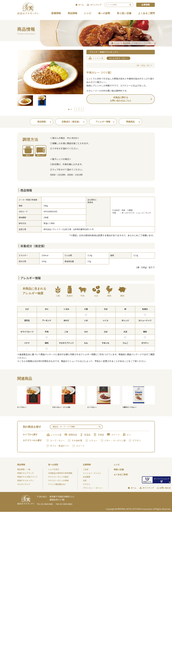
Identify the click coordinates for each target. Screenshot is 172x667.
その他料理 (77, 440)
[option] (50, 72)
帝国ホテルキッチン (25, 480)
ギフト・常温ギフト (59, 445)
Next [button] (82, 110)
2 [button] (71, 109)
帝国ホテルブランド (25, 473)
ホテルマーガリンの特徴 (58, 480)
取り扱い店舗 (124, 13)
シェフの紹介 (53, 469)
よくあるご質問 (146, 13)
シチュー (93, 440)
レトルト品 (56, 434)
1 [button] (69, 109)
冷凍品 (101, 434)
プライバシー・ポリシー (93, 488)
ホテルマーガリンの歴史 (58, 476)
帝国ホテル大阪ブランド (27, 476)
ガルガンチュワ (23, 484)
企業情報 (145, 5)
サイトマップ (148, 488)
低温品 (87, 434)
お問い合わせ (165, 488)
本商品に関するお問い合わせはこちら (120, 99)
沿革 (85, 480)
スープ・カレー (57, 440)
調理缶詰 (73, 434)
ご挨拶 (85, 469)
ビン (129, 434)
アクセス (86, 484)
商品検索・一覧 (23, 469)
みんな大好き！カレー (118, 58)
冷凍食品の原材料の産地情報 (60, 473)
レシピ (87, 13)
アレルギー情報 (103, 122)
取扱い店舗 (119, 469)
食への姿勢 (104, 13)
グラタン (136, 440)
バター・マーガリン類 (115, 440)
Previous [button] (76, 110)
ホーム (133, 488)
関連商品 (130, 122)
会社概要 (86, 476)
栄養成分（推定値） (71, 122)
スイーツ (115, 434)
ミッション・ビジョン (92, 473)
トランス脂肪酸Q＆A (56, 484)
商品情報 (72, 13)
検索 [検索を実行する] (130, 5)
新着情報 (56, 13)
